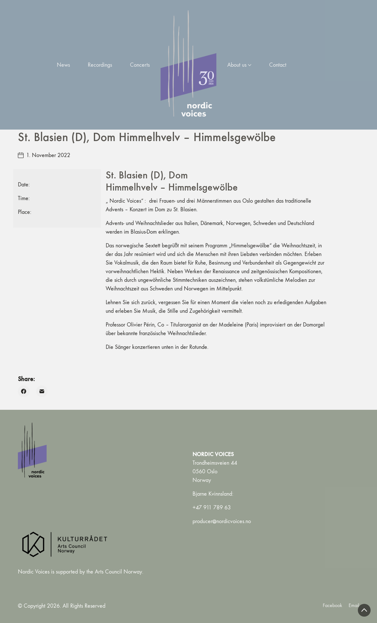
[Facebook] (24, 391)
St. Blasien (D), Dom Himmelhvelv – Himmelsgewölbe (172, 181)
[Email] (42, 391)
